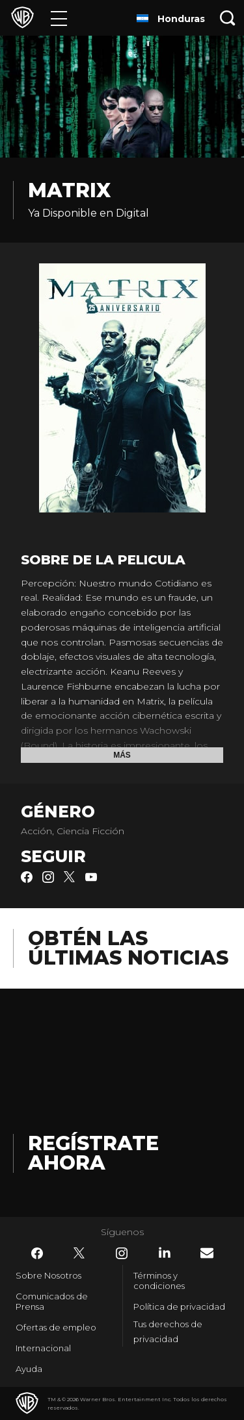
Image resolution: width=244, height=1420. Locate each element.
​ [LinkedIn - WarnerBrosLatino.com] (164, 1252)
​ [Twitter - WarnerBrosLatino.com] (79, 1253)
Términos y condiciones (159, 1280)
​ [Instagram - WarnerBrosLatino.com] (121, 1253)
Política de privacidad (179, 1306)
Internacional (43, 1348)
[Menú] (59, 18)
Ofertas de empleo (56, 1327)
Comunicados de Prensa (52, 1301)
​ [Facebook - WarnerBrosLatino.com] (37, 1253)
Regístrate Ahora (93, 1153)
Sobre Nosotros (48, 1275)
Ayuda (29, 1369)
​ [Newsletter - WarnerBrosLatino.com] (207, 1253)
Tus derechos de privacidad (167, 1331)
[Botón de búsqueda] (227, 18)
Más (122, 755)
